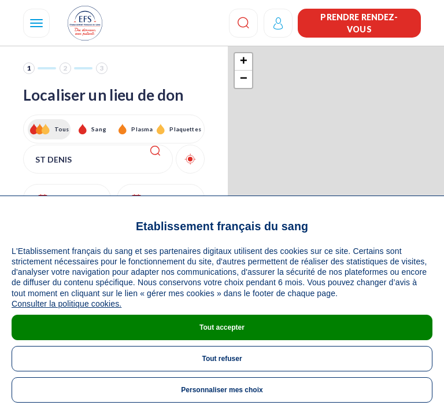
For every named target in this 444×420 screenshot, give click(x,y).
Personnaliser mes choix (221, 390)
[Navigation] (36, 23)
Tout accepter (222, 327)
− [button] (243, 79)
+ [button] (243, 62)
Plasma (142, 129)
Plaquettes (184, 129)
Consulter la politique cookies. (66, 303)
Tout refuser (222, 359)
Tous (61, 129)
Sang (98, 129)
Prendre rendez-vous (359, 23)
